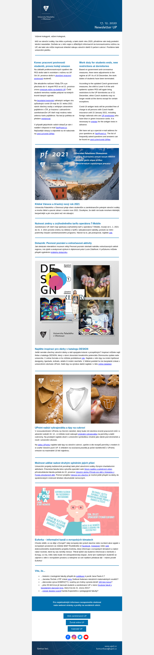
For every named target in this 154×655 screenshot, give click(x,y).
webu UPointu (44, 445)
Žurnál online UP (77, 622)
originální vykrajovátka (87, 434)
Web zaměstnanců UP (77, 616)
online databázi (104, 364)
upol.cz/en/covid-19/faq (100, 139)
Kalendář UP (77, 629)
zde (110, 233)
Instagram (95, 546)
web (107, 546)
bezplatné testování (45, 100)
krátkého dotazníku (59, 252)
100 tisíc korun (105, 582)
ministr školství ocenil (52, 591)
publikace (80, 576)
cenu (70, 579)
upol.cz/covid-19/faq (45, 134)
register (94, 121)
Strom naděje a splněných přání (98, 469)
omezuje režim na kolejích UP (52, 89)
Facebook (86, 546)
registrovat (46, 118)
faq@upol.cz (61, 127)
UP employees (108, 115)
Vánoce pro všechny (79, 475)
